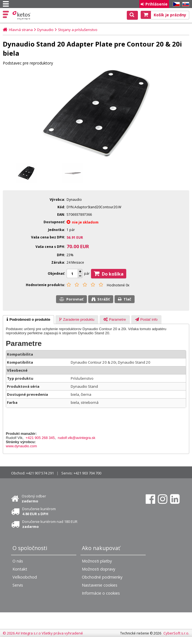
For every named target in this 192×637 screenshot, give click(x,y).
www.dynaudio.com (21, 446)
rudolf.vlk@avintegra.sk (76, 438)
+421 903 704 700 (87, 473)
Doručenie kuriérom (39, 511)
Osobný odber (34, 499)
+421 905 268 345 (40, 438)
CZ (175, 4)
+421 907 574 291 (40, 473)
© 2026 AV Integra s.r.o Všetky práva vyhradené (43, 633)
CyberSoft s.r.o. (176, 633)
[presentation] (28, 319)
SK (185, 4)
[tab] (28, 319)
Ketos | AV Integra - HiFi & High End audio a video (22, 15)
